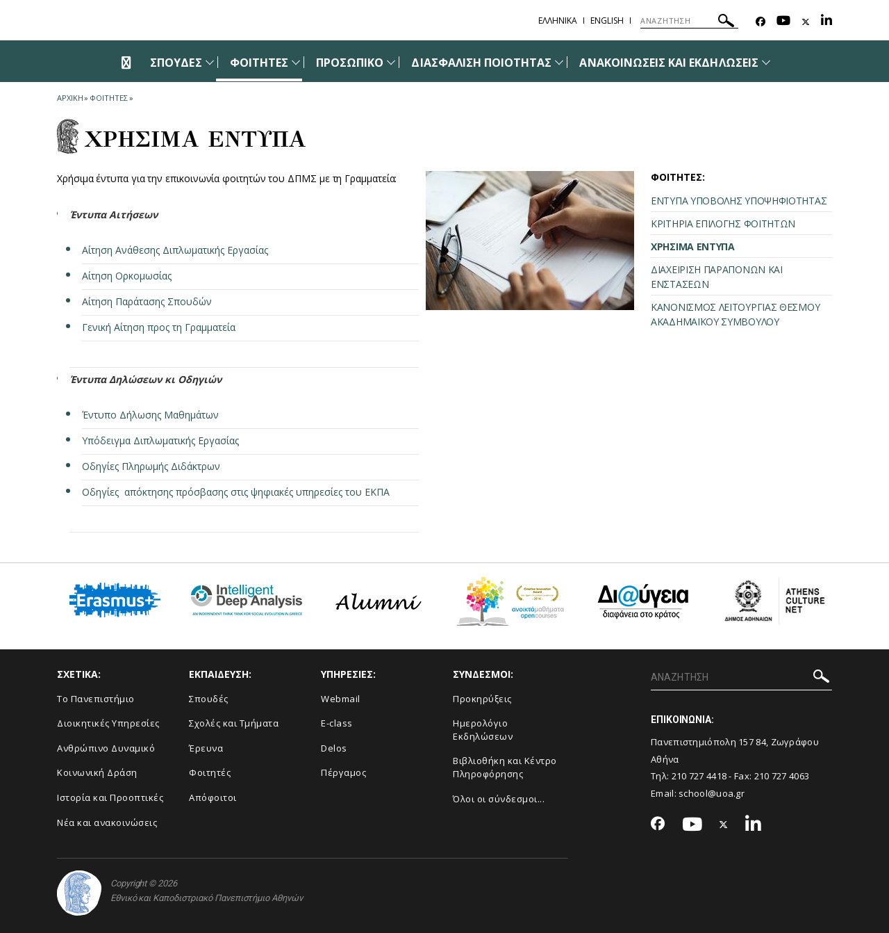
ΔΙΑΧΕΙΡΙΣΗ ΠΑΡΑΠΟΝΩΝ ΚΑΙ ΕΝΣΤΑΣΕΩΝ (717, 277)
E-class (337, 723)
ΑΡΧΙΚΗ (70, 97)
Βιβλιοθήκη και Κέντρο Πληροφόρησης (505, 767)
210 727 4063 (782, 776)
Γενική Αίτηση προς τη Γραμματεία (160, 327)
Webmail (340, 698)
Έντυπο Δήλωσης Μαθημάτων (150, 414)
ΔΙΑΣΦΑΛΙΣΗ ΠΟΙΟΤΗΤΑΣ (481, 62)
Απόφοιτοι (213, 797)
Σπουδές (209, 698)
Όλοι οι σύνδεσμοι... (499, 799)
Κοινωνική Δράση (97, 772)
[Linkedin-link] (826, 22)
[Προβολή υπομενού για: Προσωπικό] (391, 62)
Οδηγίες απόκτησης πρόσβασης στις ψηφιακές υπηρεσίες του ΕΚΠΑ (236, 491)
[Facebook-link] (760, 22)
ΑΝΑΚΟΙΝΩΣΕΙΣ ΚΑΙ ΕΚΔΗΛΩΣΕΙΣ (668, 62)
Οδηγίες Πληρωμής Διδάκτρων (151, 466)
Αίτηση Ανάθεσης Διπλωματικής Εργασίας (175, 250)
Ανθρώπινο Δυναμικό (106, 748)
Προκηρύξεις (482, 698)
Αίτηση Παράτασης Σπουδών (147, 301)
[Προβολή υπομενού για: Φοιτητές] (296, 62)
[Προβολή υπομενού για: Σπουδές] (209, 62)
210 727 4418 (699, 776)
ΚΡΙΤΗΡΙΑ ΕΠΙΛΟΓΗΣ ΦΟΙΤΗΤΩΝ (723, 223)
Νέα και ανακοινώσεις (107, 822)
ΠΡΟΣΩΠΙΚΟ (349, 62)
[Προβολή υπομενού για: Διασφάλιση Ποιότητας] (559, 62)
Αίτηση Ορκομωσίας (127, 275)
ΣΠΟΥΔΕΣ (175, 62)
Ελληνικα (557, 20)
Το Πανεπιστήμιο (96, 698)
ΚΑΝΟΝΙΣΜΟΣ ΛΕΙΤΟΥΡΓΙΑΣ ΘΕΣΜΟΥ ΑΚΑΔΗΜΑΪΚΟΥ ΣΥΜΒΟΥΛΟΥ (735, 314)
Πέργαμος (343, 772)
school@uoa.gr (712, 793)
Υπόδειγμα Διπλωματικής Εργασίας (160, 440)
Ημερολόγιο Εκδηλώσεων (483, 730)
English (607, 20)
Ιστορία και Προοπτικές (110, 797)
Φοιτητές (210, 772)
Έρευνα (206, 748)
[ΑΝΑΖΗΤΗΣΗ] (689, 21)
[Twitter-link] (805, 22)
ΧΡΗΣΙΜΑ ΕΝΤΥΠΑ (693, 246)
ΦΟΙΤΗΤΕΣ (259, 62)
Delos (334, 748)
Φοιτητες (108, 97)
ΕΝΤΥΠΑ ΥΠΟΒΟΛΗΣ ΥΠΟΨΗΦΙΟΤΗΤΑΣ (738, 200)
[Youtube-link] (783, 22)
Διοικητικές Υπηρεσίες (108, 723)
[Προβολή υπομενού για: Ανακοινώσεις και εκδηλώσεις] (766, 62)
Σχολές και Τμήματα (234, 723)
